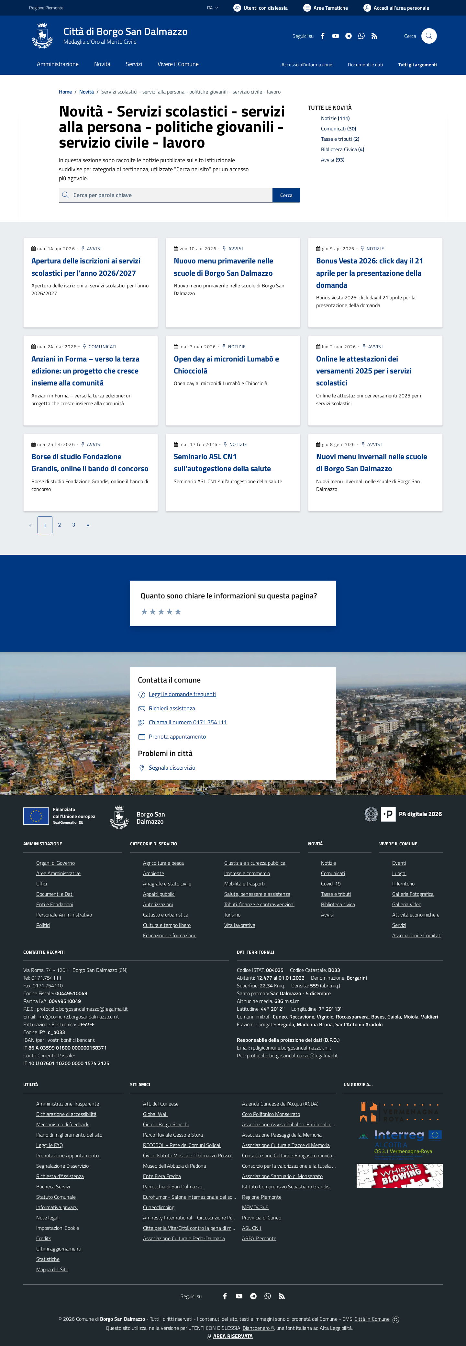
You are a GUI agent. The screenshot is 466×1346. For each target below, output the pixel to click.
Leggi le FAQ (49, 1145)
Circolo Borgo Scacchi (166, 1124)
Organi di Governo (55, 863)
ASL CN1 (251, 1228)
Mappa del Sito (52, 1269)
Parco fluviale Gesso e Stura (173, 1135)
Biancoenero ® (258, 1328)
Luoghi (399, 873)
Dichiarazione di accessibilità (66, 1114)
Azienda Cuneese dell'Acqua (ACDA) (280, 1103)
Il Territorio (403, 883)
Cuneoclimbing (158, 1207)
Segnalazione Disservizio (62, 1166)
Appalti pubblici (159, 894)
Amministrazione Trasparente (67, 1103)
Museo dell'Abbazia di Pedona (174, 1166)
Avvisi (91, 248)
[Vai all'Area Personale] (396, 8)
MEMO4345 (255, 1207)
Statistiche (48, 1259)
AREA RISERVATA (229, 1336)
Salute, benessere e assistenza (257, 894)
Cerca (286, 195)
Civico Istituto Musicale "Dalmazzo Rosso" (188, 1155)
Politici (43, 925)
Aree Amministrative (58, 873)
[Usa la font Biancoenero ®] (260, 8)
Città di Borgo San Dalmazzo (125, 31)
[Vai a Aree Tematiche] (325, 8)
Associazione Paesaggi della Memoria (282, 1135)
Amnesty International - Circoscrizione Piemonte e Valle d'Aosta (212, 1217)
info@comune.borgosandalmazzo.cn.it (78, 1016)
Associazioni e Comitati (416, 935)
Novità (83, 91)
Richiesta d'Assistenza (60, 1176)
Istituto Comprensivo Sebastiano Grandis (285, 1186)
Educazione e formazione (169, 935)
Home (65, 91)
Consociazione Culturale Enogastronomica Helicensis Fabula (306, 1155)
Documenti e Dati (54, 894)
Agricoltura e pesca (163, 863)
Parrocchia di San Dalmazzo (172, 1186)
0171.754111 (46, 978)
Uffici (41, 883)
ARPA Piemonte (259, 1238)
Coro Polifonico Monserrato (271, 1114)
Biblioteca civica (338, 904)
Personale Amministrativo (64, 914)
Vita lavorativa (239, 925)
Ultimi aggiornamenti (58, 1248)
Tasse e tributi (336, 894)
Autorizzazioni (158, 904)
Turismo (232, 914)
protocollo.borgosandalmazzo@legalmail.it (82, 1009)
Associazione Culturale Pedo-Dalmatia (184, 1238)
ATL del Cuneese (161, 1103)
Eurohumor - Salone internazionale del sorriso (192, 1197)
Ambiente (153, 873)
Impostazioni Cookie (57, 1228)
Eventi (399, 863)
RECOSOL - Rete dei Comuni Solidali (182, 1145)
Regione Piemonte (262, 1197)
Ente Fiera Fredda (162, 1176)
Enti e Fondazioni (54, 904)
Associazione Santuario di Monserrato (282, 1176)
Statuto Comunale (56, 1197)
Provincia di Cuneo (261, 1217)
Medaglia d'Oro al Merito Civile (100, 41)
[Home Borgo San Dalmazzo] (108, 36)
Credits (43, 1238)
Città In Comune (372, 1319)
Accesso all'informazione (307, 64)
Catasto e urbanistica (165, 914)
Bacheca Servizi (53, 1186)
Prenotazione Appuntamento (67, 1155)
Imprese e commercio (247, 873)
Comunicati (99, 346)
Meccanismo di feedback (62, 1124)
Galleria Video (406, 904)
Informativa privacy (57, 1207)
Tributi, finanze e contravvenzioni (259, 904)
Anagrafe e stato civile (167, 883)
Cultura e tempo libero (167, 925)
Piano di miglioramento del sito (69, 1135)
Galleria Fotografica (413, 894)
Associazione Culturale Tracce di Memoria (286, 1145)
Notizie (372, 248)
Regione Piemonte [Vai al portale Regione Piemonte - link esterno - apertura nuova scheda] (46, 7)
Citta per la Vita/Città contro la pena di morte (191, 1228)
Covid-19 (331, 883)
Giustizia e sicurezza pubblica (254, 863)
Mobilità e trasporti (244, 883)
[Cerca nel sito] (429, 36)
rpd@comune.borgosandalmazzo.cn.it (291, 1047)
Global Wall (155, 1114)
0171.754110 (48, 985)
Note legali (48, 1217)
